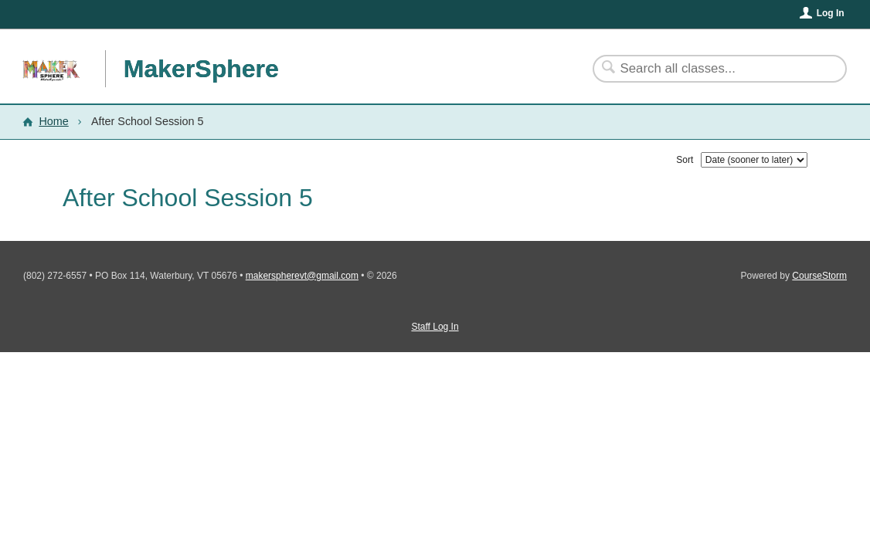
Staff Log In (434, 326)
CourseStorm (819, 275)
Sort (684, 159)
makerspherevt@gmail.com (302, 275)
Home (53, 121)
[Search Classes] (710, 68)
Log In (831, 13)
